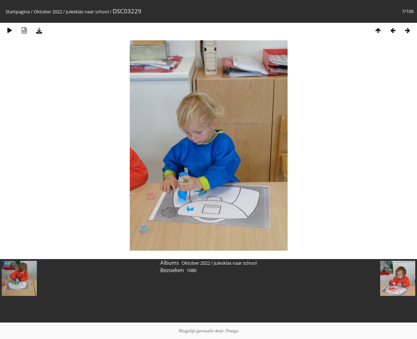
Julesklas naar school (87, 11)
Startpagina (18, 11)
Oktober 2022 (48, 11)
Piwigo (232, 331)
